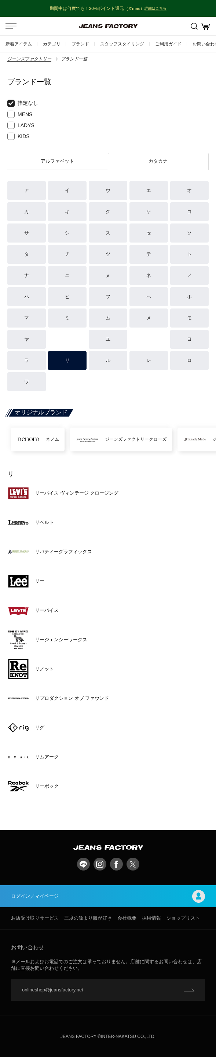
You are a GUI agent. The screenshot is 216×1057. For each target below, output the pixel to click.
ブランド (80, 43)
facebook (116, 864)
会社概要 (126, 918)
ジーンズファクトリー (29, 59)
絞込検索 (194, 26)
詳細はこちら (155, 8)
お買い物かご (205, 26)
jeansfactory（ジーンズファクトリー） (108, 26)
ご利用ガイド (168, 43)
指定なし (22, 103)
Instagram (100, 864)
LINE (83, 864)
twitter (133, 864)
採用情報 (151, 918)
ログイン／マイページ (108, 896)
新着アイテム (19, 43)
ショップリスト (183, 918)
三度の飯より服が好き (88, 918)
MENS (19, 114)
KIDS (18, 136)
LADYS (20, 125)
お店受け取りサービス (35, 918)
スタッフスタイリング (122, 43)
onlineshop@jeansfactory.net (52, 990)
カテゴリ (52, 43)
